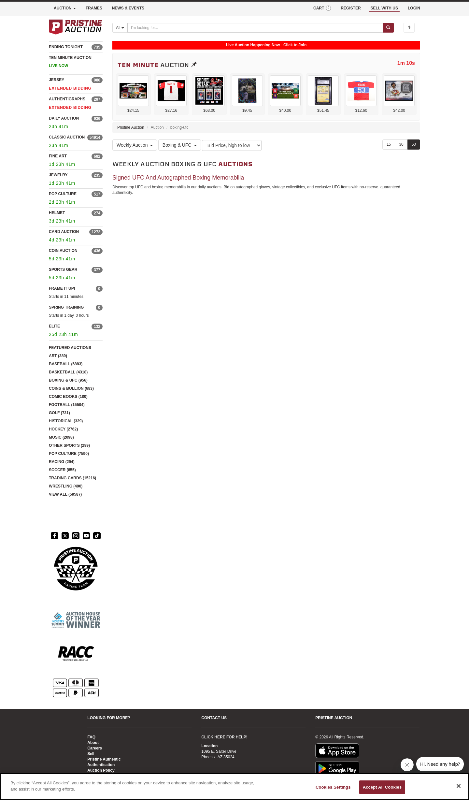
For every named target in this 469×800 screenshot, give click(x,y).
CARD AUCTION (64, 231)
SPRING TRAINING (66, 307)
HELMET (57, 213)
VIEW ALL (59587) (65, 494)
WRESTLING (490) (65, 486)
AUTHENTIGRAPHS (67, 99)
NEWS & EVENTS (128, 8)
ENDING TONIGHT (66, 47)
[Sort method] (232, 145)
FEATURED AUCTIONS (70, 347)
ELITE (54, 326)
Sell (90, 753)
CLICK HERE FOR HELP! (224, 737)
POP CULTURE (63, 194)
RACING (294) (62, 461)
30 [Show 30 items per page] (401, 144)
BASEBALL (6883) (65, 364)
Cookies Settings (333, 787)
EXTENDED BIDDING (70, 88)
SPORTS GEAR (63, 269)
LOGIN (414, 8)
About (93, 742)
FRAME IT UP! (62, 288)
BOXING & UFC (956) (68, 380)
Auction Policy (100, 770)
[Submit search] (388, 28)
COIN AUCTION (63, 250)
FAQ (91, 737)
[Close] (458, 786)
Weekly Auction (135, 145)
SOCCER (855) (62, 470)
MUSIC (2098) (61, 437)
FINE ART (58, 156)
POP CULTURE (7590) (69, 453)
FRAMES (94, 8)
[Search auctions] (255, 28)
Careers (94, 748)
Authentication (101, 765)
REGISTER (351, 8)
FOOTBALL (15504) (67, 404)
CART (322, 8)
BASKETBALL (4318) (68, 372)
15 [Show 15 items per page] (389, 144)
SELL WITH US (384, 8)
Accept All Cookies (382, 787)
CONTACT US (214, 718)
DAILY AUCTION (64, 118)
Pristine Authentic (104, 759)
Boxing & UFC (180, 145)
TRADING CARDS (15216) (72, 478)
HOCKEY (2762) (63, 429)
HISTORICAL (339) (66, 421)
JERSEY (56, 80)
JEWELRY (58, 175)
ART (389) (58, 356)
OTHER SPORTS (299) (69, 445)
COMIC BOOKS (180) (68, 396)
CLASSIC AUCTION (67, 137)
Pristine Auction (130, 127)
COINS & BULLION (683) (71, 388)
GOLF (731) (59, 413)
